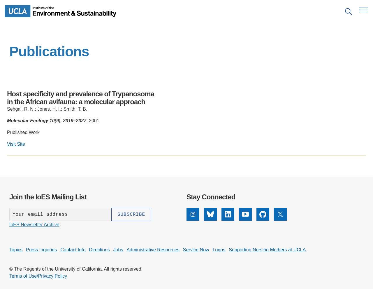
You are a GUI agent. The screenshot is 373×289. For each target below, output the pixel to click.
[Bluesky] (210, 219)
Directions (99, 249)
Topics (15, 249)
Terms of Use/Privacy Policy (38, 276)
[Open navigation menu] (364, 10)
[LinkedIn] (227, 219)
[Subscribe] (131, 214)
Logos (219, 249)
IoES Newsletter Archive (34, 224)
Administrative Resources (152, 249)
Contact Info (72, 249)
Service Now (196, 249)
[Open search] (348, 12)
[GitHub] (262, 219)
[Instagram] (192, 219)
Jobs (118, 249)
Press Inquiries (41, 249)
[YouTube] (245, 219)
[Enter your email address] (60, 214)
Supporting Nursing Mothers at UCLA (267, 249)
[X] (280, 219)
